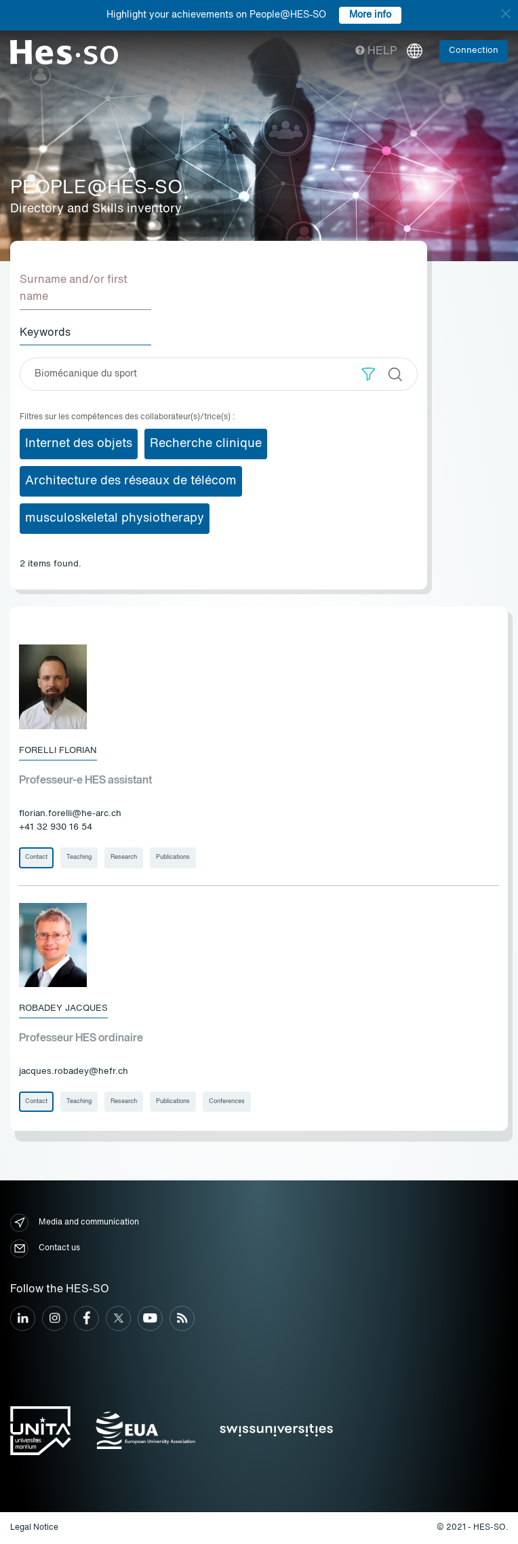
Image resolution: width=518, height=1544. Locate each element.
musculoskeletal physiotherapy (114, 518)
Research (124, 857)
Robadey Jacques (63, 1008)
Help (376, 51)
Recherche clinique (206, 444)
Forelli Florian (58, 750)
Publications (173, 857)
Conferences (227, 1101)
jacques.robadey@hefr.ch (73, 1071)
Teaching (79, 857)
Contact (36, 857)
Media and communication (74, 1223)
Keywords (45, 333)
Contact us (45, 1248)
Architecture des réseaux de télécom (131, 481)
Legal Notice (34, 1528)
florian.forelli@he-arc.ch (70, 813)
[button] (368, 374)
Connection (473, 50)
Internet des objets (78, 444)
